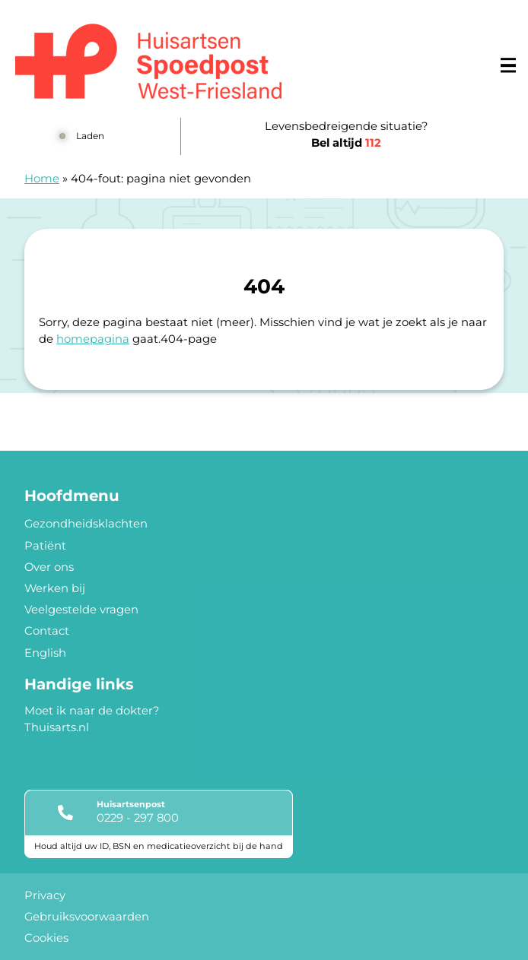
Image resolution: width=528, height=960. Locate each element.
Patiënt (45, 546)
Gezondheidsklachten (86, 524)
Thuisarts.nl (56, 727)
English (45, 653)
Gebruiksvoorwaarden (86, 917)
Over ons (49, 567)
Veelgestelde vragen (81, 609)
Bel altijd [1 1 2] (346, 143)
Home (41, 178)
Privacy (44, 895)
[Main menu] (508, 65)
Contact (46, 631)
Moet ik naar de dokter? (91, 711)
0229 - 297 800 (138, 818)
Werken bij (54, 588)
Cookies (46, 938)
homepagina (92, 339)
